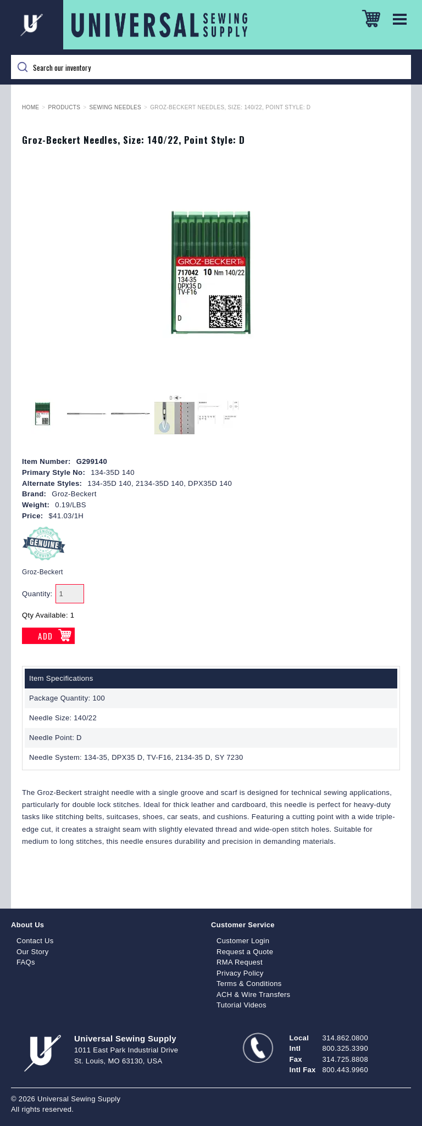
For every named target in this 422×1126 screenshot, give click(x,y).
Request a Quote (244, 952)
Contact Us (35, 941)
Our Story (32, 952)
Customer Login (242, 941)
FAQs (25, 962)
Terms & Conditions (249, 983)
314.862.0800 (345, 1038)
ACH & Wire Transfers (253, 994)
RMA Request (239, 962)
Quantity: (37, 594)
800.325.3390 (345, 1048)
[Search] (211, 67)
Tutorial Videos (241, 1005)
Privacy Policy (240, 973)
